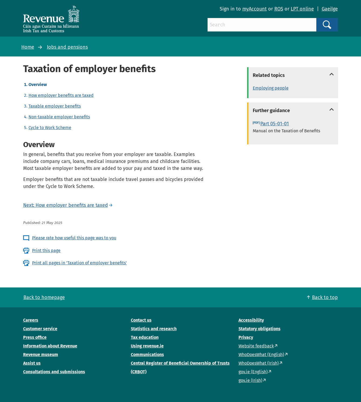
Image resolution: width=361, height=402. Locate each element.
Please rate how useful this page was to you (74, 237)
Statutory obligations (260, 328)
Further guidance (271, 110)
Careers (30, 320)
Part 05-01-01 (274, 124)
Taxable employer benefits (55, 106)
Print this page (46, 250)
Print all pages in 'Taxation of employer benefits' (79, 262)
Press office (35, 337)
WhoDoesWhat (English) (261, 354)
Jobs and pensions (67, 47)
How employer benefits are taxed (61, 95)
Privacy (246, 337)
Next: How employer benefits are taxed (65, 205)
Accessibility (251, 320)
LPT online (302, 9)
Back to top (325, 297)
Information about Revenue (50, 345)
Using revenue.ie (147, 345)
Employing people (271, 88)
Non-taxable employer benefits (59, 116)
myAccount (254, 9)
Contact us (141, 320)
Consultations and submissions (54, 371)
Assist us (32, 363)
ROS (278, 9)
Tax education (145, 337)
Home (27, 47)
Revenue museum (40, 354)
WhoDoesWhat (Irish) (259, 363)
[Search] (262, 24)
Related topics (269, 75)
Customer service (40, 328)
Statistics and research (154, 328)
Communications (147, 354)
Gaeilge (330, 9)
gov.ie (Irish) (250, 380)
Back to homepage (44, 297)
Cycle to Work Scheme (50, 127)
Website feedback (256, 345)
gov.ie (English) (253, 371)
